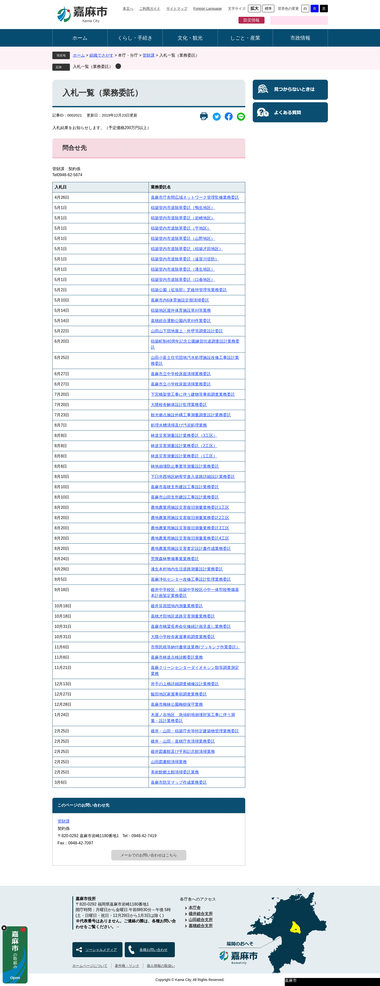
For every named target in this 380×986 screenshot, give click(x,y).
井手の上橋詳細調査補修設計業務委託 (185, 684)
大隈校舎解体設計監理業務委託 (179, 405)
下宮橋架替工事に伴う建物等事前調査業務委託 (193, 394)
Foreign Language (207, 9)
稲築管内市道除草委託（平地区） (181, 228)
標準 (268, 9)
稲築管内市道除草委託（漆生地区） (183, 269)
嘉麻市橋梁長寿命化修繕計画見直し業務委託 (191, 626)
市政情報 (300, 38)
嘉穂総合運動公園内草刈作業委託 (181, 321)
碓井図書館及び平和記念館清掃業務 (183, 751)
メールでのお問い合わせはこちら (148, 855)
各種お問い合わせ (154, 950)
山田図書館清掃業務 (169, 762)
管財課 (149, 55)
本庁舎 (195, 908)
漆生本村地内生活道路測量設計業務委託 (187, 569)
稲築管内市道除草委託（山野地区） (183, 238)
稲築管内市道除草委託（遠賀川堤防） (185, 259)
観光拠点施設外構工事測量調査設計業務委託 (191, 415)
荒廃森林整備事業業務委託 (175, 559)
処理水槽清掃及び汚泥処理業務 (179, 425)
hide (4, 928)
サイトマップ (176, 9)
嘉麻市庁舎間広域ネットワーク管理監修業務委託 (195, 197)
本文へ (128, 9)
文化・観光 (190, 38)
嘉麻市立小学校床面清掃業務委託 (181, 384)
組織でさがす (101, 55)
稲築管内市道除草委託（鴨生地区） (183, 208)
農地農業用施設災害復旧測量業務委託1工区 (190, 507)
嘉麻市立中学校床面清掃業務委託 (181, 374)
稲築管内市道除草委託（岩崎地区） (183, 218)
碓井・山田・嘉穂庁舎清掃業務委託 (183, 741)
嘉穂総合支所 (201, 926)
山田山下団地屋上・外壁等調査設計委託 (187, 331)
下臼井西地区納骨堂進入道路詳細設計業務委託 (193, 476)
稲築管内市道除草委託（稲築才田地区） (187, 249)
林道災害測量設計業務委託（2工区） (184, 446)
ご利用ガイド (149, 9)
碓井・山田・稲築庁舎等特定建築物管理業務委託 (195, 731)
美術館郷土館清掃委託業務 (175, 772)
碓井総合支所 (201, 914)
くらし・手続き (135, 38)
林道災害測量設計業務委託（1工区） (184, 456)
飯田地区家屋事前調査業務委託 (179, 694)
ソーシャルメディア (101, 950)
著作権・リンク (127, 966)
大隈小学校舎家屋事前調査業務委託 (183, 637)
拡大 (254, 8)
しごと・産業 (245, 38)
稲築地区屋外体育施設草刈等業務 (181, 310)
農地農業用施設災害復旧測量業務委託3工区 (190, 528)
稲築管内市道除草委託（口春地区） (183, 279)
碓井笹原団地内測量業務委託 (177, 606)
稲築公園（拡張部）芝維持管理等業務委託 (189, 290)
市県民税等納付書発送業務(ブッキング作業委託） (195, 647)
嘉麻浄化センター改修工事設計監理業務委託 (191, 579)
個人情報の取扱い (161, 966)
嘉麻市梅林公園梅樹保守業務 (177, 704)
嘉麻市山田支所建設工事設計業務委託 (185, 497)
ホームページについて (89, 966)
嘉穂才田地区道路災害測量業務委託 (183, 616)
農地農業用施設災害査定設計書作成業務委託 (191, 548)
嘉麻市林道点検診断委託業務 (177, 657)
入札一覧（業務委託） (93, 66)
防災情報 (251, 20)
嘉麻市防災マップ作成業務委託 (179, 782)
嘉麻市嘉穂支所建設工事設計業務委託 (185, 487)
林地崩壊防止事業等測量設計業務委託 (185, 466)
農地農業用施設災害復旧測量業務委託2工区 (190, 518)
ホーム (79, 38)
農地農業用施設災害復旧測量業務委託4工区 (190, 538)
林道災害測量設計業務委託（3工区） (184, 435)
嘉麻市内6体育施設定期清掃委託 (180, 300)
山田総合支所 (201, 920)
